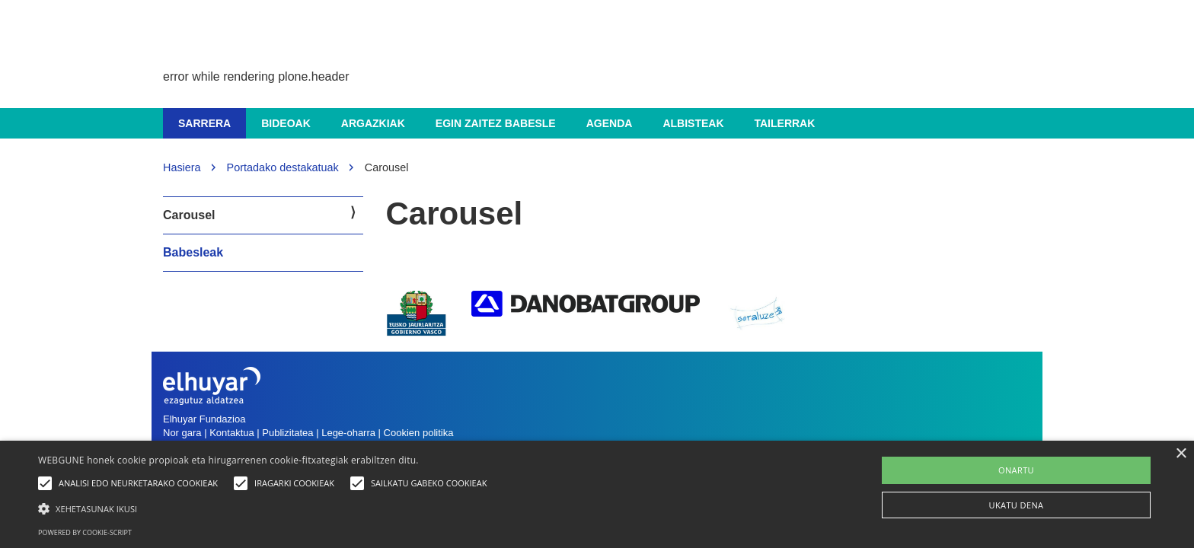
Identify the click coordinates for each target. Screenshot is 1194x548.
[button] (266, 508)
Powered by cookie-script (85, 532)
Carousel (189, 215)
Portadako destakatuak (283, 167)
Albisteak (692, 123)
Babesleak (193, 252)
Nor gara (182, 432)
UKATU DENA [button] (1016, 505)
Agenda (609, 123)
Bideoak (286, 123)
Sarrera (204, 123)
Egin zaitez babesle (496, 123)
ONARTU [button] (1016, 470)
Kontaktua (231, 432)
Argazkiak (373, 123)
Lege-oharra (348, 432)
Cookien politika (419, 432)
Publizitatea (287, 432)
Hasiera (182, 167)
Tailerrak (785, 123)
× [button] (1180, 454)
